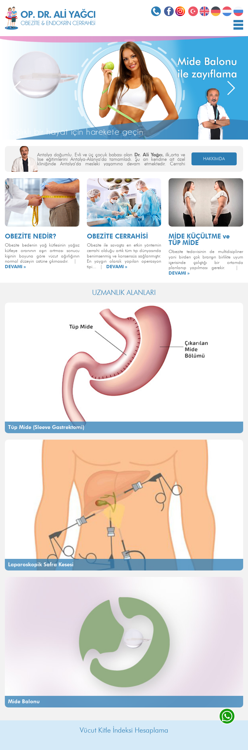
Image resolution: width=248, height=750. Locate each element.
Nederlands (227, 11)
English (204, 11)
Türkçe (193, 11)
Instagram (180, 11)
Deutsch (216, 11)
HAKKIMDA (214, 158)
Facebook (169, 11)
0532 (156, 11)
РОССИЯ (238, 11)
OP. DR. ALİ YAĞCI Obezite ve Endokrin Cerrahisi (50, 18)
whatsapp (227, 716)
